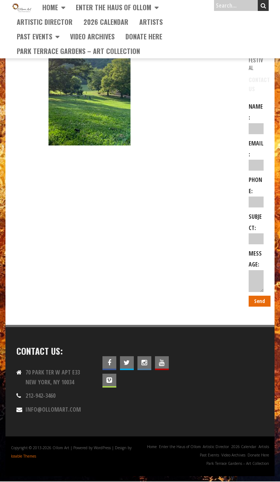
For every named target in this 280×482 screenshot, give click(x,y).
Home (50, 7)
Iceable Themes (23, 456)
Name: (256, 118)
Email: (256, 155)
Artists (151, 22)
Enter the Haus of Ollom (113, 7)
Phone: (256, 191)
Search (263, 5)
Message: (256, 270)
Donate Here (143, 36)
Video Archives (92, 36)
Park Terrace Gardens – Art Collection (78, 51)
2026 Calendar (105, 22)
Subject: (256, 228)
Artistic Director (45, 22)
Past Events (34, 36)
